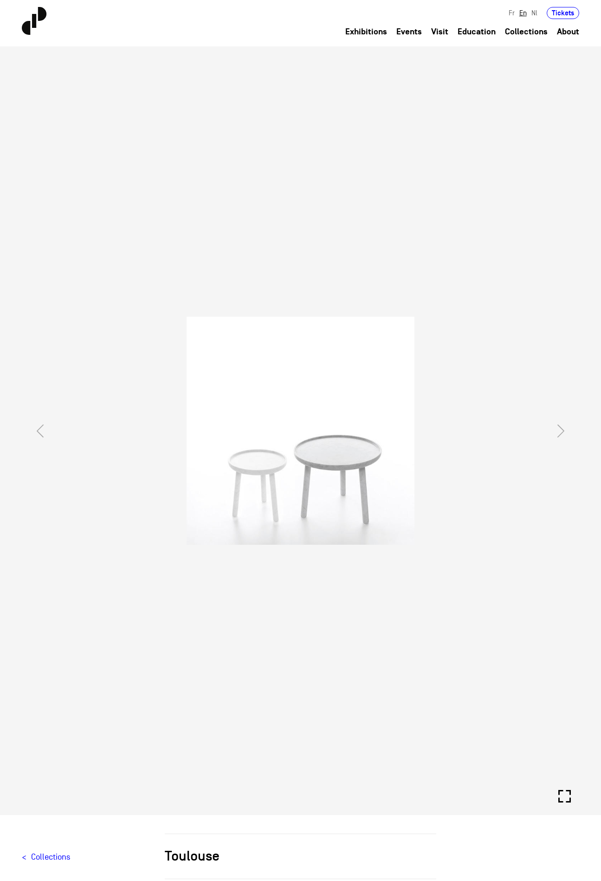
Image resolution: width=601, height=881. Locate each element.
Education (477, 32)
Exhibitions (366, 32)
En (523, 13)
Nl (534, 13)
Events (409, 32)
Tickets (563, 12)
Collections (526, 32)
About (568, 32)
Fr (512, 13)
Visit (439, 32)
